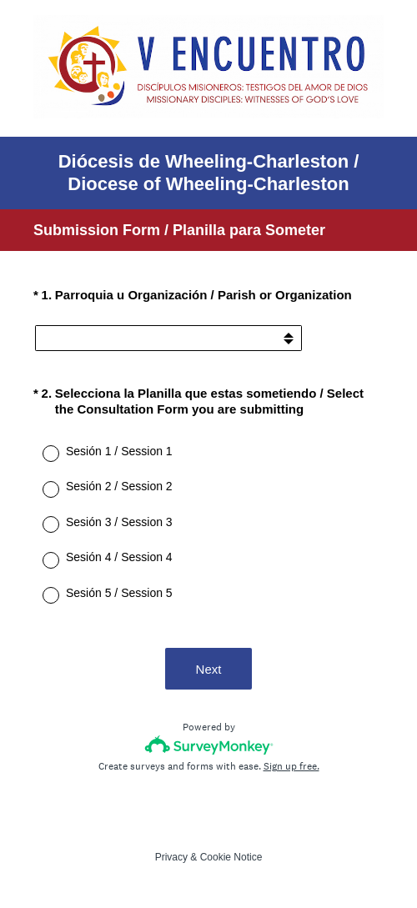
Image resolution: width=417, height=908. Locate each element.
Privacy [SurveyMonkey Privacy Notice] (171, 857)
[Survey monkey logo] (209, 745)
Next (209, 669)
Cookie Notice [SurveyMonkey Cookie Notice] (231, 857)
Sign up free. (291, 766)
